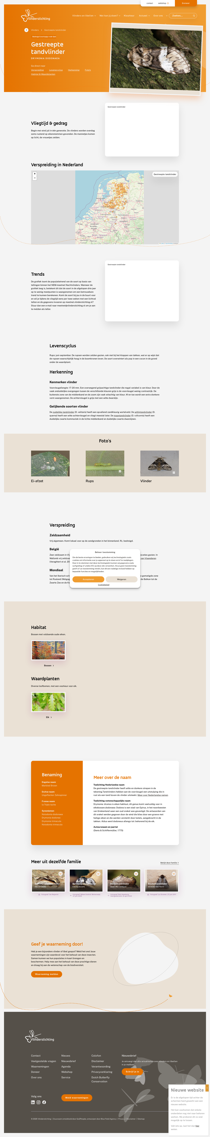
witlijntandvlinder (143, 405)
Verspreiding (37, 70)
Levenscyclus (56, 70)
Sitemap (141, 1119)
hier (197, 1126)
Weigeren (121, 579)
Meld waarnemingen (76, 1097)
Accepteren (88, 579)
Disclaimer (131, 1119)
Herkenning (74, 70)
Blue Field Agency (108, 1119)
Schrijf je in (132, 1071)
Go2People (81, 1119)
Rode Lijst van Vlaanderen (143, 561)
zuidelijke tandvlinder (63, 405)
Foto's (88, 70)
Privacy (121, 1119)
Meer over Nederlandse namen (153, 798)
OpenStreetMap (169, 236)
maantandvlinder (122, 409)
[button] (35, 167)
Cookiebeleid (103, 585)
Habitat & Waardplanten (43, 74)
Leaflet (162, 236)
